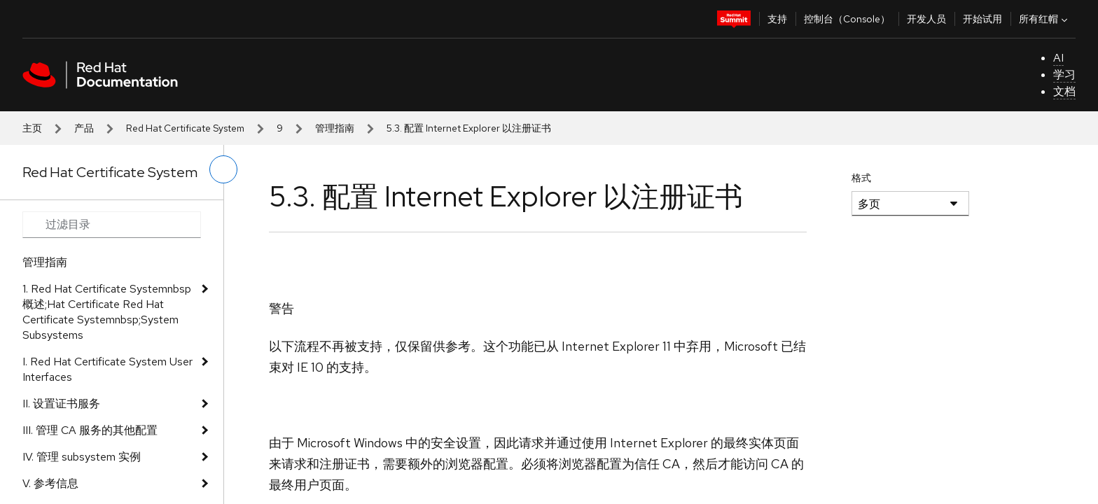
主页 (32, 128)
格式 (861, 178)
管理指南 (334, 128)
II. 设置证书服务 (61, 403)
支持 (777, 19)
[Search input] (111, 224)
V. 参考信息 (50, 483)
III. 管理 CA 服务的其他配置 (90, 430)
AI (1058, 57)
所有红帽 (1045, 19)
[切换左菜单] (223, 169)
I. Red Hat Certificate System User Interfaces (107, 369)
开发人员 (926, 19)
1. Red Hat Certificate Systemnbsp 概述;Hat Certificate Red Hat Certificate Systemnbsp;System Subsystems (106, 311)
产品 (84, 128)
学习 (1064, 74)
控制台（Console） (847, 19)
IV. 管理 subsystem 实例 (81, 456)
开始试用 (982, 19)
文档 (1064, 91)
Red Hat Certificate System (185, 128)
